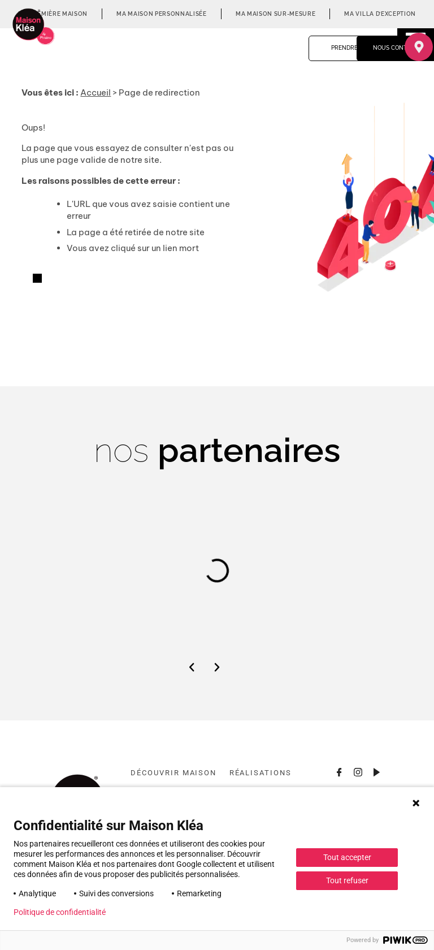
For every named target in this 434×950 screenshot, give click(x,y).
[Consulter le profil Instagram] (358, 771)
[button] (191, 667)
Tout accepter (347, 857)
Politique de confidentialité (60, 912)
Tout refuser (347, 880)
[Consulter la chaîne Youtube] (377, 771)
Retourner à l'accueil (83, 279)
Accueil (95, 92)
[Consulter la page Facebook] (339, 771)
